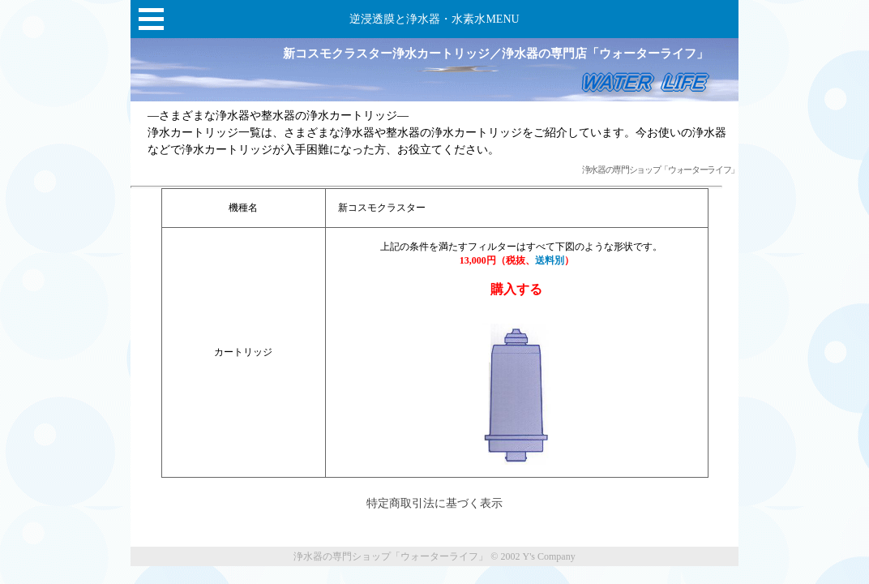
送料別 (549, 260)
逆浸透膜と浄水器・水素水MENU (434, 19)
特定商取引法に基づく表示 (434, 503)
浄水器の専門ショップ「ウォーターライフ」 (660, 169)
